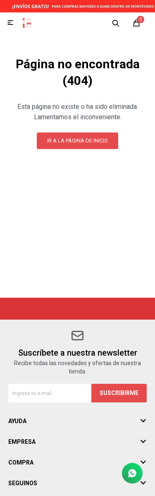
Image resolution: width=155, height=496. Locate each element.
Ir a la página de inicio (77, 140)
